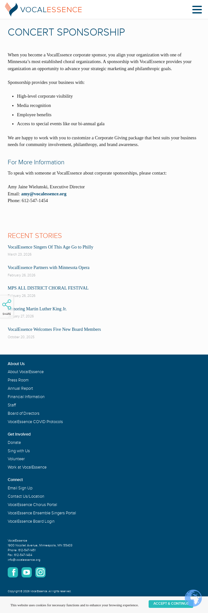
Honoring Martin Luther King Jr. (37, 308)
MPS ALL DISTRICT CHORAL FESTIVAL (48, 288)
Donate (14, 442)
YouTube (27, 572)
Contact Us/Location (26, 496)
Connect (15, 479)
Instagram (40, 572)
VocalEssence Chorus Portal (32, 504)
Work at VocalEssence (27, 467)
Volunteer (16, 459)
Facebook (13, 572)
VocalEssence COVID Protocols (35, 421)
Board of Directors (23, 413)
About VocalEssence (26, 371)
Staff (12, 405)
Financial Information (26, 396)
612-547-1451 (27, 550)
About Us (16, 363)
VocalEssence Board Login (31, 521)
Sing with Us (19, 451)
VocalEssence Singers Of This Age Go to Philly (50, 247)
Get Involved (19, 434)
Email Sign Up (20, 488)
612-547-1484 (23, 555)
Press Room (18, 380)
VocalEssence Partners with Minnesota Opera (49, 267)
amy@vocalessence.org (43, 193)
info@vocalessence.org (24, 560)
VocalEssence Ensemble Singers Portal (42, 513)
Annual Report (20, 388)
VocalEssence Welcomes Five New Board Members (54, 329)
